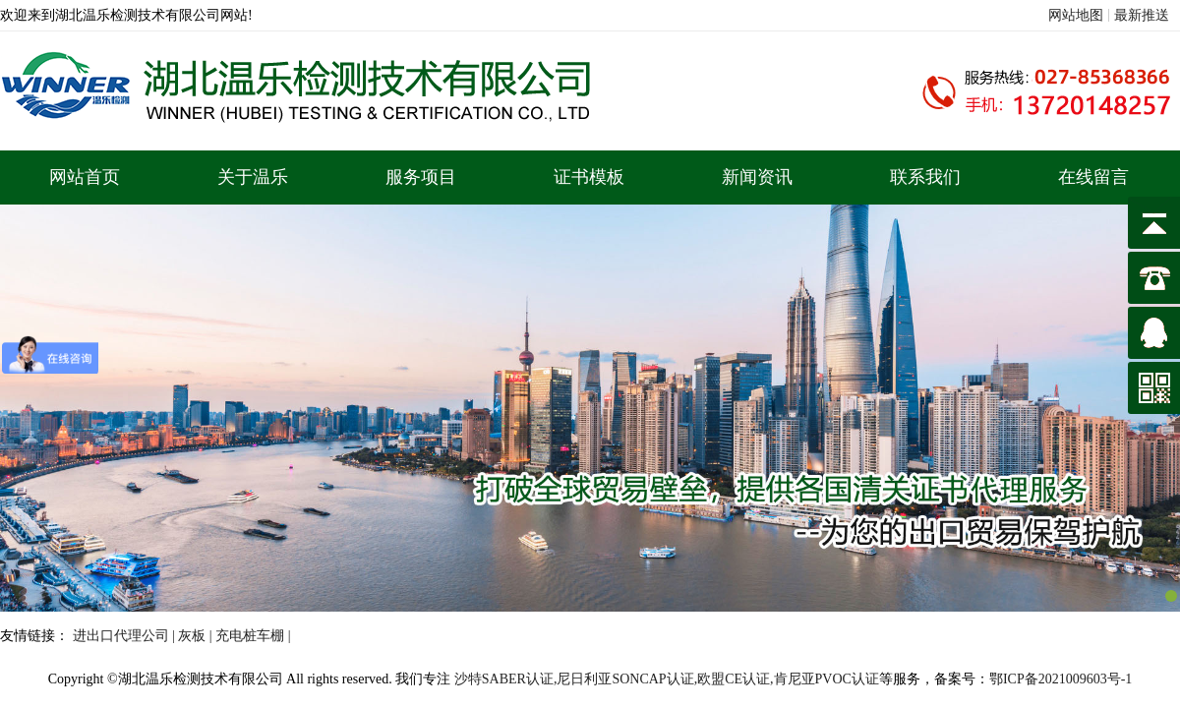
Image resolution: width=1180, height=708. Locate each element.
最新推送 (1141, 15)
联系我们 (925, 177)
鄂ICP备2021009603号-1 (1060, 679)
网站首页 (84, 177)
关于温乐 (252, 177)
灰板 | (196, 635)
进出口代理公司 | (126, 635)
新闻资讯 (757, 177)
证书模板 (589, 177)
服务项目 (420, 177)
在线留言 (1093, 177)
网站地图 (1075, 15)
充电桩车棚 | (252, 635)
